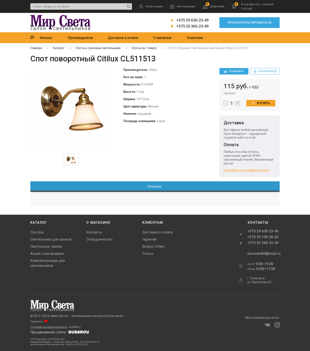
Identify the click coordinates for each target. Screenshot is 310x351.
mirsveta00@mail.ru (263, 254)
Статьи (147, 254)
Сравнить (234, 71)
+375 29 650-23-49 (189, 20)
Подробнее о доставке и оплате (246, 170)
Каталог (46, 38)
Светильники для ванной (50, 239)
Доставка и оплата (123, 38)
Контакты (94, 232)
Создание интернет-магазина (48, 327)
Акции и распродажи (47, 254)
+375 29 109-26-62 (263, 237)
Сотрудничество (99, 239)
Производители (80, 38)
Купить (261, 103)
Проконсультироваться (249, 22)
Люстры (37, 232)
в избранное (265, 71)
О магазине (162, 38)
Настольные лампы (46, 246)
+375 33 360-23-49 (189, 26)
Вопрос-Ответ (153, 246)
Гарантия (149, 239)
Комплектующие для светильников (47, 263)
